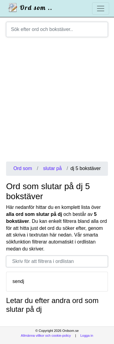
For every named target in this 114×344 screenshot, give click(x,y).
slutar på (52, 168)
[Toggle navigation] (100, 8)
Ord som (22, 168)
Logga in (86, 335)
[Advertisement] (57, 101)
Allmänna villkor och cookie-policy (46, 335)
